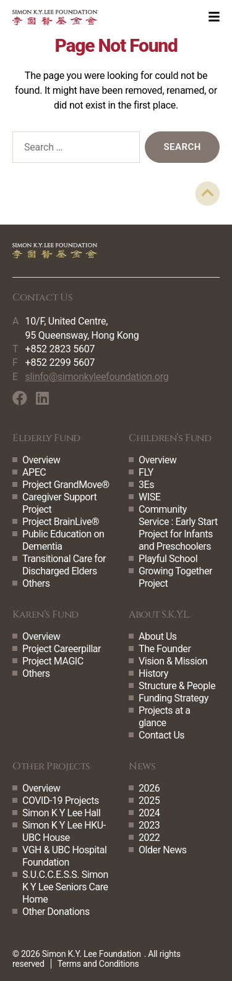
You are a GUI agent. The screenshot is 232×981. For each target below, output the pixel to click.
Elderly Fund (46, 438)
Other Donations (56, 911)
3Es (146, 484)
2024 (149, 813)
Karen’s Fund (45, 614)
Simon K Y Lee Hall (61, 813)
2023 (149, 825)
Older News (163, 850)
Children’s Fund (170, 438)
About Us (158, 636)
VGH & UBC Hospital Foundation (64, 856)
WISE (149, 497)
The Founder (165, 649)
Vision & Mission (173, 661)
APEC (34, 472)
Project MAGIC (53, 661)
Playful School (168, 559)
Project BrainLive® (60, 522)
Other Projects (51, 766)
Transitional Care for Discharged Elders (64, 565)
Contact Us (161, 735)
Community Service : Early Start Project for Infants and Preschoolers (178, 527)
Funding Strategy (173, 698)
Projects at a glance (164, 717)
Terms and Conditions (98, 964)
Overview (41, 460)
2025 (149, 800)
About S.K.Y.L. (159, 614)
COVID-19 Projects (60, 800)
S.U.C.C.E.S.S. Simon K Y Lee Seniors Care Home (65, 887)
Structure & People (177, 686)
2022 (149, 837)
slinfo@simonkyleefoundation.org (97, 377)
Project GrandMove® (66, 484)
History (153, 673)
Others (36, 583)
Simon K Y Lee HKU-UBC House (64, 831)
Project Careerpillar (61, 649)
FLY (146, 472)
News (142, 766)
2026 (149, 788)
